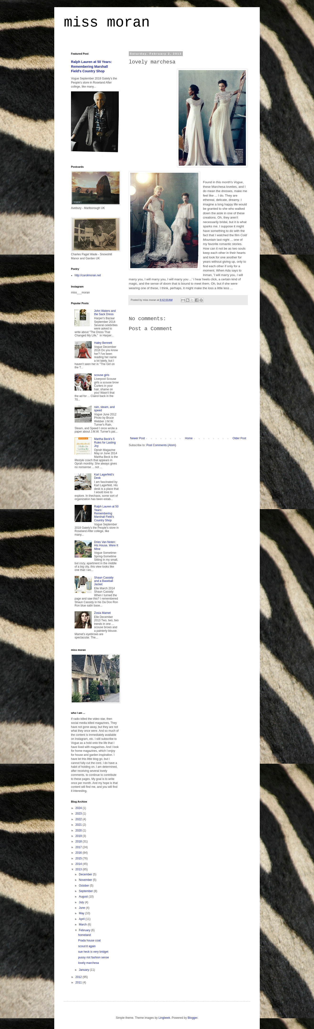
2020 (79, 830)
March (83, 924)
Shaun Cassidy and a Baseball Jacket (104, 581)
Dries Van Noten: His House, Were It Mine (106, 545)
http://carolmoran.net (88, 275)
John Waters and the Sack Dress (105, 312)
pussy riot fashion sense (93, 957)
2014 (79, 864)
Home (189, 438)
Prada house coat (89, 940)
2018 (79, 841)
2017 (79, 847)
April (82, 919)
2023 (79, 813)
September (86, 891)
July (82, 902)
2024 (79, 808)
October (84, 885)
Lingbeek (164, 1017)
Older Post (239, 438)
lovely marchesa (88, 963)
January (84, 970)
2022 (79, 819)
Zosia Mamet (102, 613)
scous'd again (87, 946)
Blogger (192, 1017)
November (86, 880)
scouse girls (101, 375)
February (85, 930)
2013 (79, 869)
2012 (79, 977)
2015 (79, 858)
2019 (79, 836)
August (84, 896)
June (82, 907)
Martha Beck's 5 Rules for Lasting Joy (105, 442)
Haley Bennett (103, 343)
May (82, 913)
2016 (79, 852)
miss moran (107, 22)
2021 (79, 824)
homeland (84, 935)
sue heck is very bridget (93, 951)
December (86, 874)
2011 (79, 982)
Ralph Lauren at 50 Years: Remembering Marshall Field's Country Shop (91, 66)
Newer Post (137, 438)
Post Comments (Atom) (161, 445)
